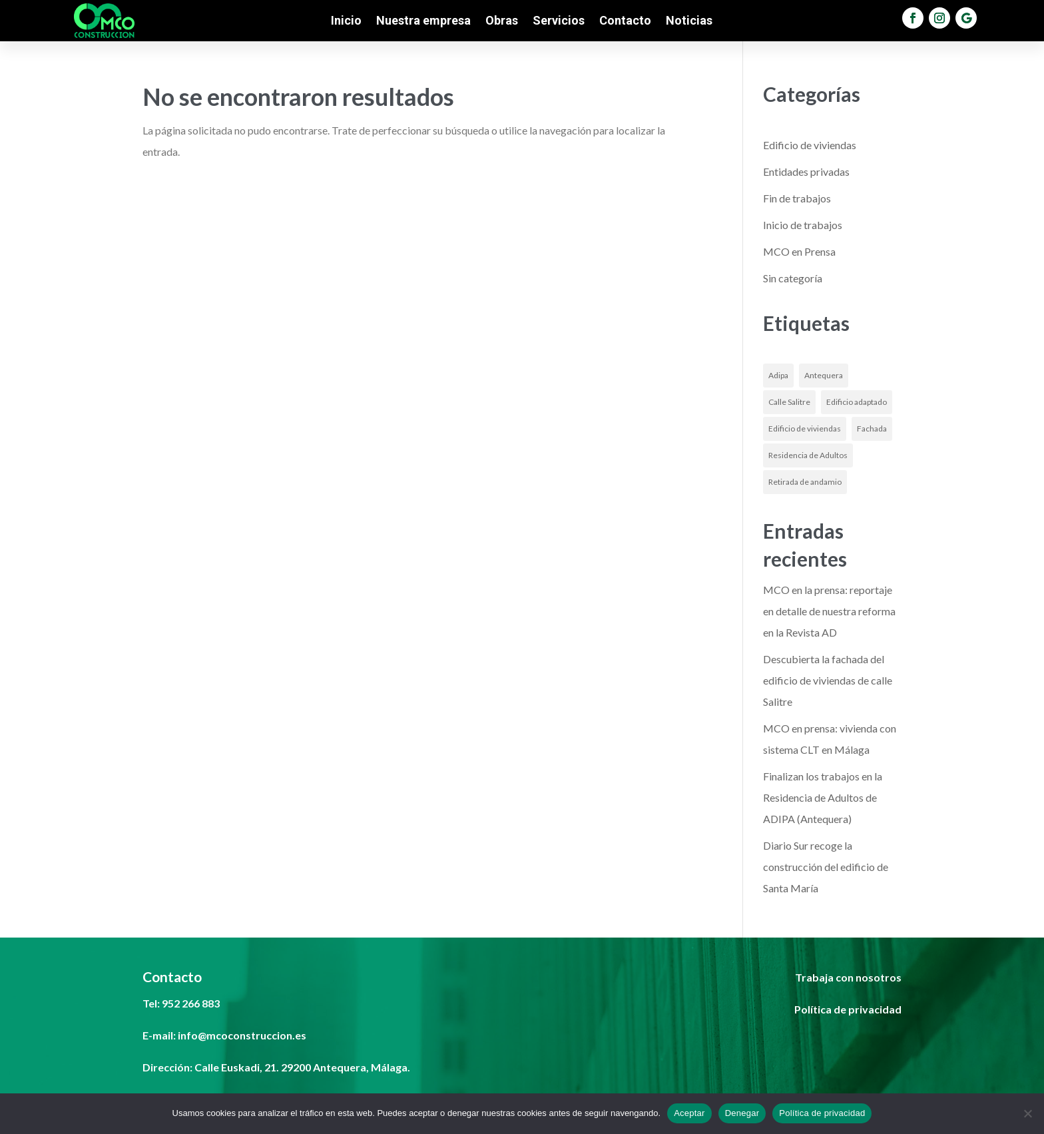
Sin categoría (792, 278)
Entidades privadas (806, 171)
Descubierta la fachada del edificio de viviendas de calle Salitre (827, 680)
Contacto (625, 21)
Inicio (346, 21)
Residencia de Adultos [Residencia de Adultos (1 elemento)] (808, 455)
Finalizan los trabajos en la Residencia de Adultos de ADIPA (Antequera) (822, 797)
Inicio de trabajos (802, 224)
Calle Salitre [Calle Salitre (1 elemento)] (789, 402)
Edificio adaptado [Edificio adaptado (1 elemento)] (856, 402)
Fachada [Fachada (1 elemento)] (872, 428)
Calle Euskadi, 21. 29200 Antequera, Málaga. (302, 1067)
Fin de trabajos (797, 198)
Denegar (742, 1113)
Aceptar (689, 1113)
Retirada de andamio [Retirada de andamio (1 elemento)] (805, 482)
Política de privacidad (822, 1113)
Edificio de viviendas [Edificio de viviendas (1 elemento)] (804, 428)
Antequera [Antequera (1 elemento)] (823, 375)
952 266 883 (191, 1003)
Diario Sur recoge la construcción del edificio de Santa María (825, 866)
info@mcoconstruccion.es (242, 1035)
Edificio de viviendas (809, 145)
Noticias (689, 21)
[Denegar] (1027, 1113)
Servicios (559, 21)
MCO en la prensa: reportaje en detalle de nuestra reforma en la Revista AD (829, 611)
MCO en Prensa (799, 251)
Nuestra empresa (423, 21)
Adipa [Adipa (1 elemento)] (778, 375)
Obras (501, 21)
